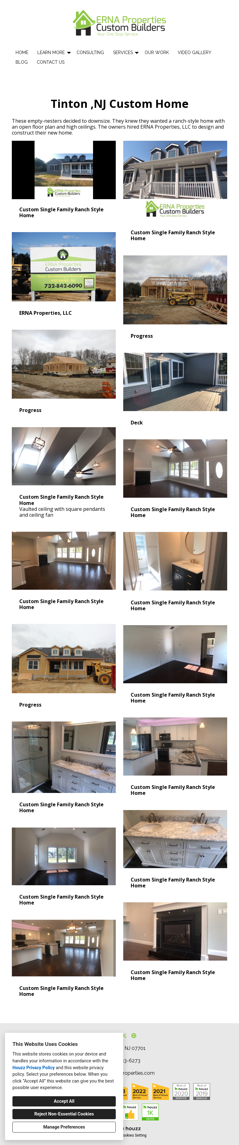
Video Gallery (194, 52)
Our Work (157, 52)
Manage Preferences (64, 1127)
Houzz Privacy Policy (33, 1067)
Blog (22, 62)
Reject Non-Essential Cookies (64, 1114)
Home (22, 52)
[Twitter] (124, 1035)
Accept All (64, 1101)
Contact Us (50, 62)
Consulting (90, 52)
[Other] (134, 1035)
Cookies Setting (133, 1135)
